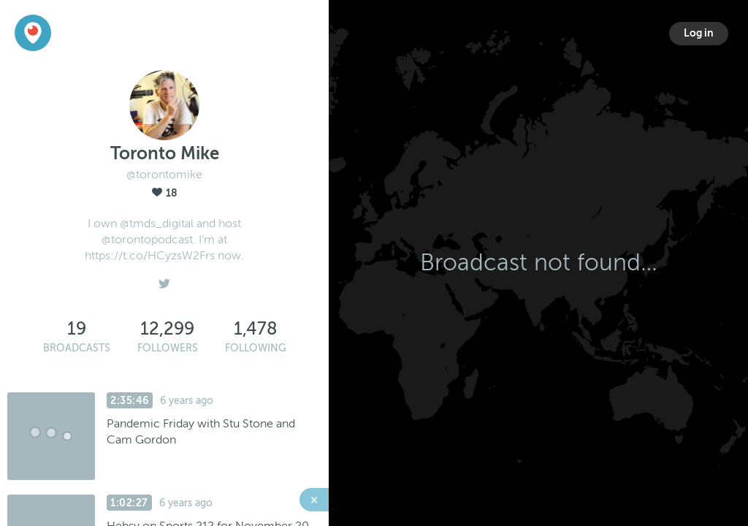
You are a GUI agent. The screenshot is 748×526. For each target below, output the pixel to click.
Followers (167, 348)
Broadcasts (76, 348)
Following (255, 348)
